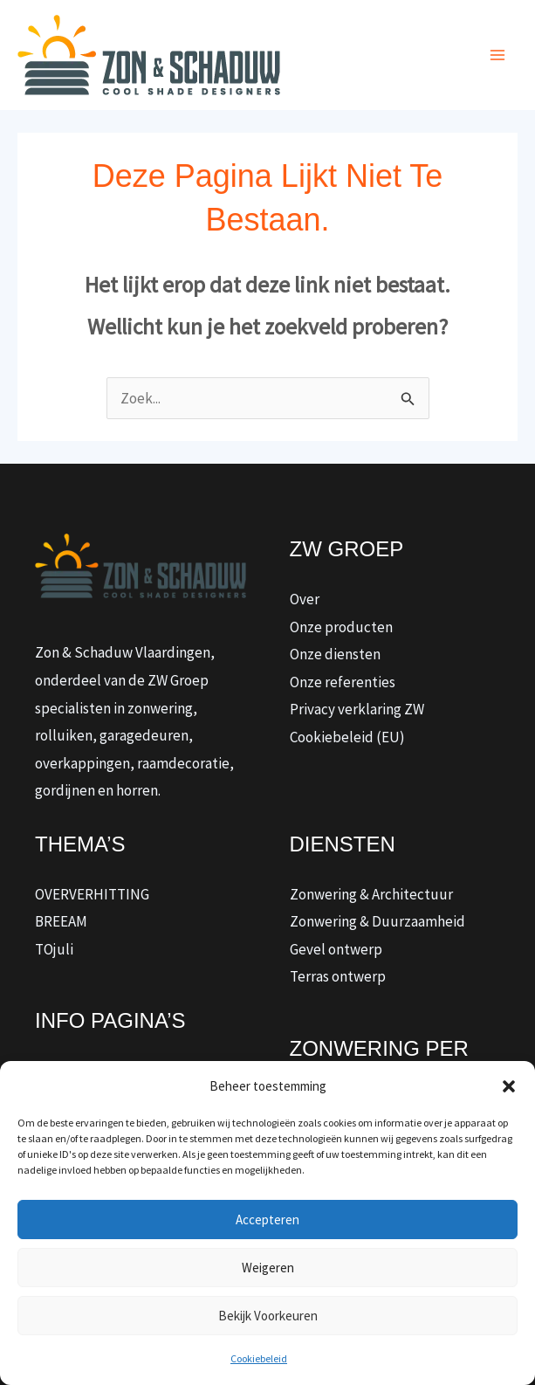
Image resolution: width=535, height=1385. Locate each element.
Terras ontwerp (338, 976)
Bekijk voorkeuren (268, 1315)
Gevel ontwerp (336, 949)
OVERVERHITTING (92, 894)
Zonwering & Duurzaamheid (377, 921)
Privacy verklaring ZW (357, 709)
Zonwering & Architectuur (371, 894)
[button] (509, 1086)
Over (304, 599)
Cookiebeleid (258, 1358)
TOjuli (54, 949)
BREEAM (61, 921)
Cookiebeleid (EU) (347, 737)
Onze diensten (335, 654)
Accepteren (267, 1219)
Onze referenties (342, 682)
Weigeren (268, 1267)
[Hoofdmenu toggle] (498, 55)
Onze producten (341, 627)
